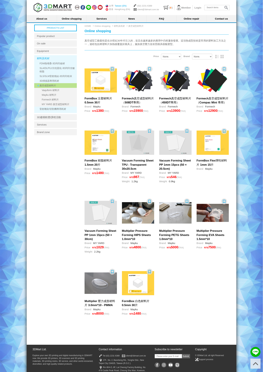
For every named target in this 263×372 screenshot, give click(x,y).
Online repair (191, 18)
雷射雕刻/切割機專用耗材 (53, 109)
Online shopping (72, 18)
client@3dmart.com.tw (146, 9)
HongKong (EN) (122, 9)
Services (101, 18)
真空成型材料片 (48, 85)
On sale (41, 43)
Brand (186, 56)
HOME (88, 26)
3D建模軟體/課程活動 (49, 117)
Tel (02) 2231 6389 (109, 356)
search (226, 8)
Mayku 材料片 (49, 95)
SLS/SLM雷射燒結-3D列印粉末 (56, 76)
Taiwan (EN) (121, 6)
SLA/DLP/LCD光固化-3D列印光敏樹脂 (57, 70)
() (168, 7)
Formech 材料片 (50, 99)
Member (183, 7)
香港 (109, 9)
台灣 (109, 6)
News (131, 18)
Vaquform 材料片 (51, 90)
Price (156, 56)
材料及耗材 (43, 58)
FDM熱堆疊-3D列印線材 (52, 63)
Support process (204, 359)
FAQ (161, 18)
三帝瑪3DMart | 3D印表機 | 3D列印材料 (52, 7)
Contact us (221, 18)
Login (197, 7)
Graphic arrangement (222, 56)
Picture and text (217, 56)
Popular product (46, 36)
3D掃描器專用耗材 (49, 80)
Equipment (43, 51)
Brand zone (43, 132)
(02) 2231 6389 (143, 5)
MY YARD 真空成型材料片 (55, 104)
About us (41, 18)
